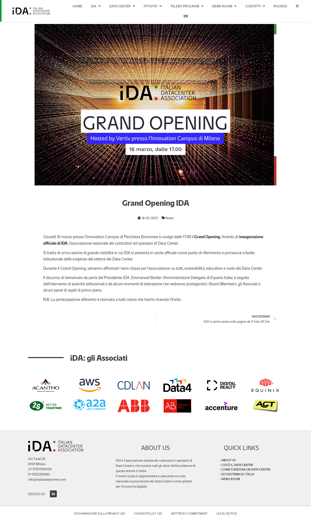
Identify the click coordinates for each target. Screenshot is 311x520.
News (170, 217)
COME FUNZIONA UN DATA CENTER (246, 469)
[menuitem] (297, 6)
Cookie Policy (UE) (148, 513)
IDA (96, 6)
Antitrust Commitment (189, 513)
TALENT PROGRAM (186, 6)
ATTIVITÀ (153, 6)
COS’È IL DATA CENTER (237, 465)
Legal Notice (226, 513)
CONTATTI (255, 6)
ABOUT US (229, 460)
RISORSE (280, 6)
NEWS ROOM (224, 6)
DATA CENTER (122, 6)
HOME (77, 6)
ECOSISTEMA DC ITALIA (238, 474)
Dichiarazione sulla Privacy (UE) (99, 513)
